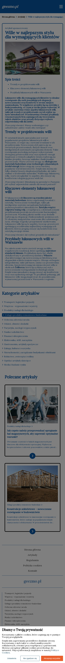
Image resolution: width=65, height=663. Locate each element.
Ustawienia (11, 658)
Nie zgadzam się (30, 658)
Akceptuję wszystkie (52, 658)
